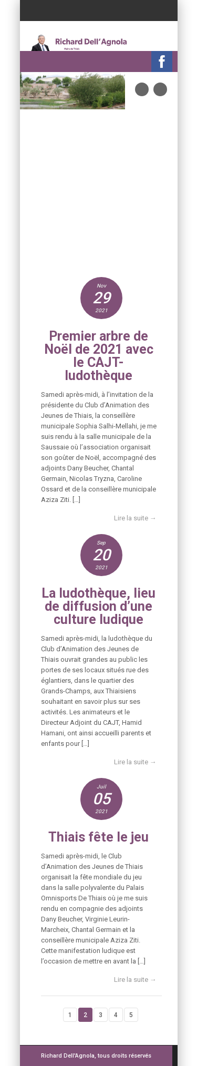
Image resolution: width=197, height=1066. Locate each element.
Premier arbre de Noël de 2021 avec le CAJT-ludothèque (98, 356)
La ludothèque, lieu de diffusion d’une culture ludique (98, 606)
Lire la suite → (135, 518)
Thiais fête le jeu (98, 837)
